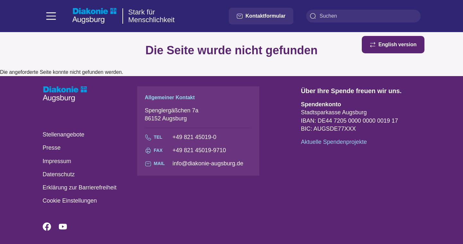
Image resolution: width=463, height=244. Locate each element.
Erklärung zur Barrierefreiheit (80, 187)
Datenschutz (59, 174)
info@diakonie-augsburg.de (208, 163)
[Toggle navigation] (51, 16)
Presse (52, 147)
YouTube (67, 227)
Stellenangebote (64, 134)
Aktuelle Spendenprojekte (334, 142)
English (387, 44)
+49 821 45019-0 (195, 137)
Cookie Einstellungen (70, 200)
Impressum (57, 161)
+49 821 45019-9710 (199, 150)
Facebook (51, 227)
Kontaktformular (260, 16)
